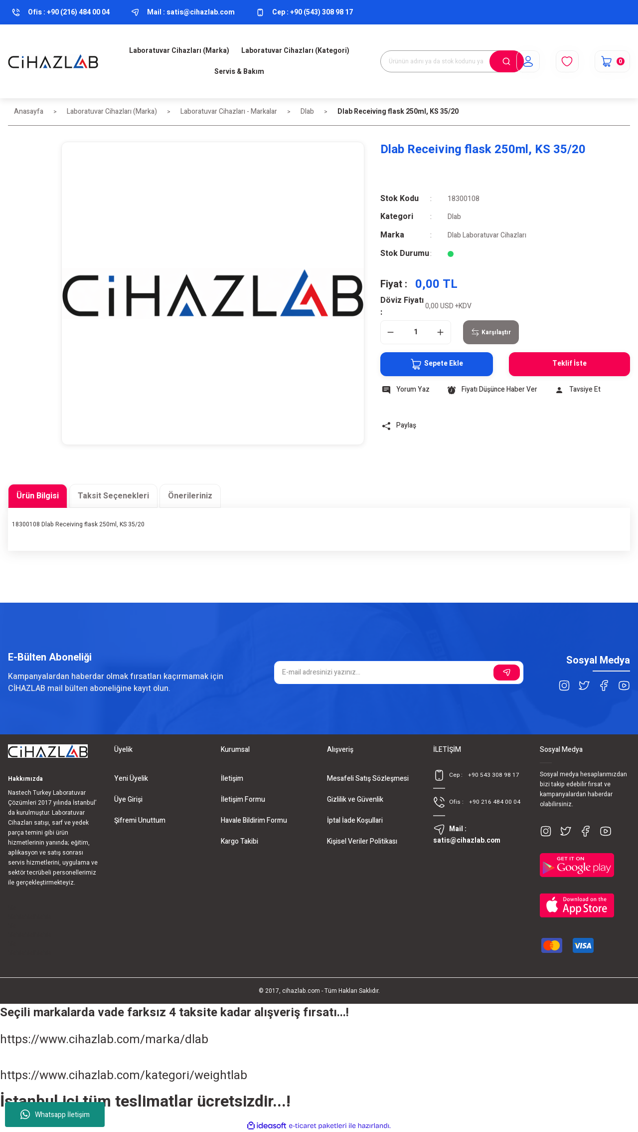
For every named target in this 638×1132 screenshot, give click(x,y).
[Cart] (612, 61)
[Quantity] (416, 331)
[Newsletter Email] (398, 671)
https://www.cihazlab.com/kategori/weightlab (123, 1074)
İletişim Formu (243, 798)
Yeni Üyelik (131, 777)
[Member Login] (526, 61)
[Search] (452, 61)
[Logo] (53, 61)
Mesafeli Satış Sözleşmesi (368, 777)
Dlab (454, 217)
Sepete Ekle (434, 363)
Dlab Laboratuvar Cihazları (487, 234)
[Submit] (506, 671)
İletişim (232, 777)
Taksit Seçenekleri (113, 495)
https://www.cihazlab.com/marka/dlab (104, 1038)
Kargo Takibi (239, 840)
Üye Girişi (128, 798)
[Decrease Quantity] (391, 331)
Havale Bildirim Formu (254, 819)
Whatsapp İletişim (55, 1114)
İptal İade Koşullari (355, 819)
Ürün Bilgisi (37, 495)
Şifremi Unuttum (139, 819)
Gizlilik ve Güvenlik (355, 798)
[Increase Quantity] (441, 331)
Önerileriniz (190, 495)
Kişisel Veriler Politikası (362, 840)
